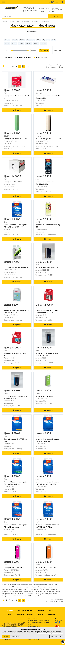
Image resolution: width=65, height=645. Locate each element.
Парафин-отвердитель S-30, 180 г (48, 139)
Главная (4, 21)
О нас (9, 614)
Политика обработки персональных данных (50, 633)
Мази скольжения (31, 21)
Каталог (10, 611)
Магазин (41, 611)
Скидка (29, 611)
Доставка (20, 614)
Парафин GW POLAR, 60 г (45, 396)
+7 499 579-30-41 (45, 11)
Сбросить (57, 50)
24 (56, 67)
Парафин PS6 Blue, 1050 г (13, 182)
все (62, 67)
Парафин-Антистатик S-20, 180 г (16, 139)
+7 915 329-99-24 (57, 10)
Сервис (50, 611)
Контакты (51, 614)
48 (59, 67)
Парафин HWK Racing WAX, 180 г (48, 267)
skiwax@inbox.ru (34, 626)
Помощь (41, 614)
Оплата (30, 614)
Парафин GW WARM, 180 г (13, 568)
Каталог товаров (16, 21)
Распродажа (21, 611)
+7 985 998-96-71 (28, 9)
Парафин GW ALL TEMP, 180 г (46, 568)
